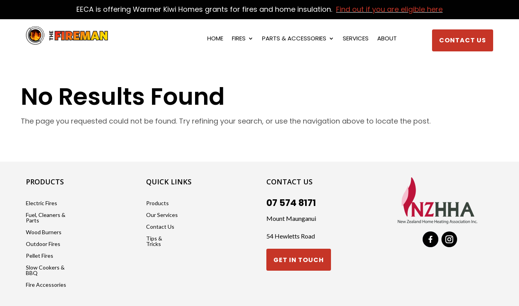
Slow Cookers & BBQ (45, 270)
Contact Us (462, 40)
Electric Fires (41, 203)
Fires (239, 39)
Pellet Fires (39, 256)
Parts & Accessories (294, 39)
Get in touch (298, 259)
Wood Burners (43, 232)
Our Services (162, 215)
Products (157, 203)
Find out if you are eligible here (389, 9)
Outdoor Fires (43, 244)
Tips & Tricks (154, 241)
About (387, 39)
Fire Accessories (46, 285)
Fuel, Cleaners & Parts (45, 218)
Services (356, 39)
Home (215, 39)
